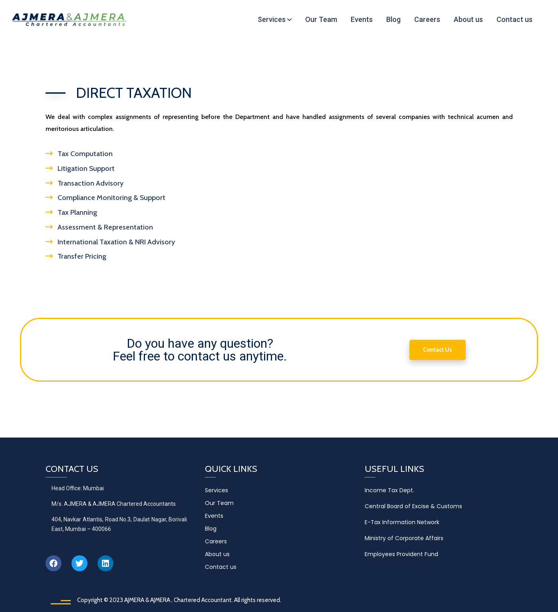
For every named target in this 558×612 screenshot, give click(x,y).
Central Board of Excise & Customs (413, 506)
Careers (216, 541)
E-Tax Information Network (402, 522)
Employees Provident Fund (401, 554)
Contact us (220, 567)
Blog (210, 529)
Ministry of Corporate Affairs (404, 538)
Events (214, 516)
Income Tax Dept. (389, 490)
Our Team (219, 503)
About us (217, 554)
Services (216, 490)
